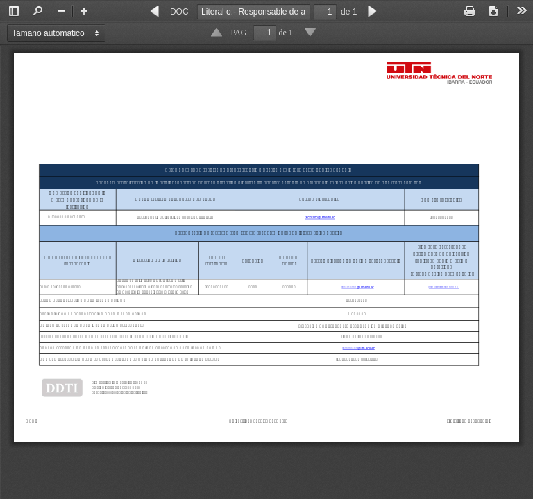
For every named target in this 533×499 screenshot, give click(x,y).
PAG (239, 32)
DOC (179, 12)
